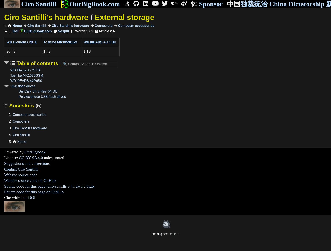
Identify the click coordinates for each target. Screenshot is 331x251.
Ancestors (23, 105)
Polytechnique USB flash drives (42, 96)
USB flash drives (22, 86)
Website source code (20, 175)
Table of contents (36, 63)
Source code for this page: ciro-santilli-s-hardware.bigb (49, 186)
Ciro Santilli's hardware (46, 17)
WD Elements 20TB (22, 42)
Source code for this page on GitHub (34, 192)
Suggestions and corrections (27, 163)
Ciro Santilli (30, 4)
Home (15, 25)
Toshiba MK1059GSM (60, 42)
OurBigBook (34, 152)
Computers (103, 25)
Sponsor (207, 4)
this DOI (28, 197)
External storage (124, 17)
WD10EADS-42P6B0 (100, 42)
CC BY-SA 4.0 (31, 158)
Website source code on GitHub (30, 180)
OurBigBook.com (90, 4)
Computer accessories (135, 25)
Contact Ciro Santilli (21, 169)
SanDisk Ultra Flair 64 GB (38, 91)
